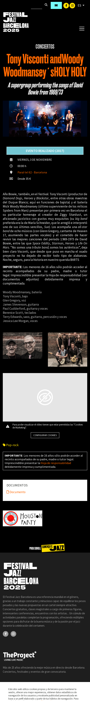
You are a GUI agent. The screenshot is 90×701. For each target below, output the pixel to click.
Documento (16, 492)
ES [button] (80, 5)
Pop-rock (11, 445)
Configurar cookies (45, 435)
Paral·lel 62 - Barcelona (32, 172)
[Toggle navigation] (81, 28)
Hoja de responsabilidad (56, 463)
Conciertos (45, 47)
